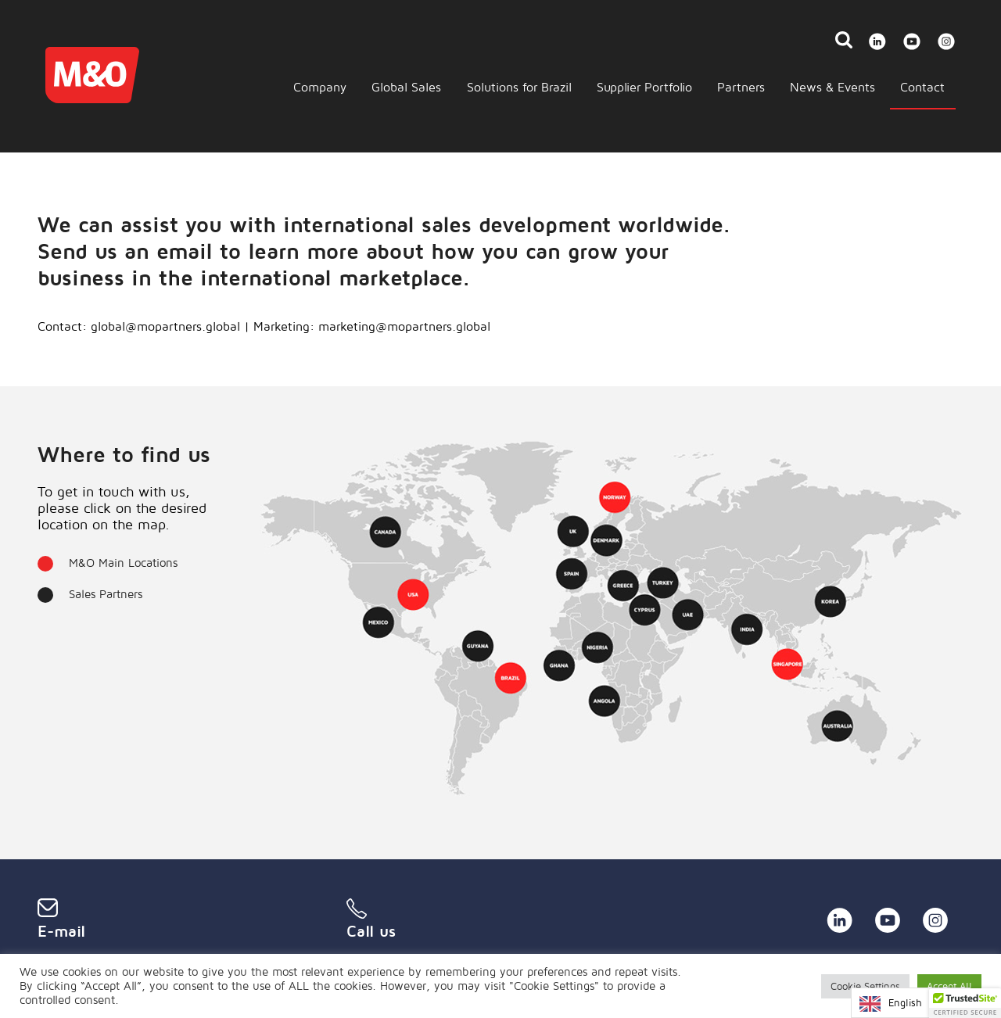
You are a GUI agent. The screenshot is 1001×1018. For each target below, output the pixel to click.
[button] (965, 1003)
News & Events (832, 87)
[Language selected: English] (910, 1003)
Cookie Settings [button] (865, 986)
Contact (922, 87)
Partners (741, 87)
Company (319, 87)
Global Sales (406, 87)
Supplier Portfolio (644, 87)
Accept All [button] (949, 986)
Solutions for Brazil (519, 87)
